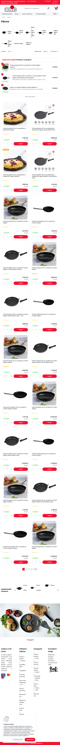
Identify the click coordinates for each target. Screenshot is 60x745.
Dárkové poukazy (7, 14)
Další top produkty (30, 96)
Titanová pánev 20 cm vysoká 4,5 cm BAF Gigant (44, 268)
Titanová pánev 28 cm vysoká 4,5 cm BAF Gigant (44, 547)
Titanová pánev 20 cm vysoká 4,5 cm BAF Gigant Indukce (15, 361)
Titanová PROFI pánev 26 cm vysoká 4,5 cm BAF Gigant (44, 454)
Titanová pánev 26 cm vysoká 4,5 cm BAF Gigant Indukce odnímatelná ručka (44, 501)
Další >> (35, 569)
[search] (48, 8)
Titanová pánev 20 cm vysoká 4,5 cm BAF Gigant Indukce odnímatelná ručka (44, 361)
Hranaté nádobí (41, 14)
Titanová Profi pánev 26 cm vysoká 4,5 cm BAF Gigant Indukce (14, 547)
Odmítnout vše (18, 739)
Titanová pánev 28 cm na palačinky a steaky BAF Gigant (14, 129)
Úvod (3, 17)
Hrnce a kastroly (27, 14)
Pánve (16, 14)
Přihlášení (48, 1)
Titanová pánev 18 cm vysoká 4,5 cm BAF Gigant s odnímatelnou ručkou (15, 268)
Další (54, 14)
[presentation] (15, 590)
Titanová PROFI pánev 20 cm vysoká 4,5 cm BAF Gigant (44, 315)
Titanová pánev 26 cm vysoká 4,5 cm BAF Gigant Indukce (15, 501)
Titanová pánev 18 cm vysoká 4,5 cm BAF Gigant (15, 222)
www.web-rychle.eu (36, 743)
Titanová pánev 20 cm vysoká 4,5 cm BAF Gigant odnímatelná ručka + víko (15, 315)
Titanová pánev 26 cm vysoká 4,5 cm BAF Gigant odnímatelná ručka (15, 454)
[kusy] (7, 144)
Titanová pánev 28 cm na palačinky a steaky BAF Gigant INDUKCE (14, 175)
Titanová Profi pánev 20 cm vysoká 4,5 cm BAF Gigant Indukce (14, 408)
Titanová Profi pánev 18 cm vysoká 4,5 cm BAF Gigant (43, 222)
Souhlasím (30, 739)
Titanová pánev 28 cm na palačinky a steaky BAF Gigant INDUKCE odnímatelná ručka (44, 176)
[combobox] (46, 51)
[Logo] (10, 8)
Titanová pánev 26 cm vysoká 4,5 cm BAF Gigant (44, 408)
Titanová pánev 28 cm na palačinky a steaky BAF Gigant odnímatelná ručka (43, 129)
